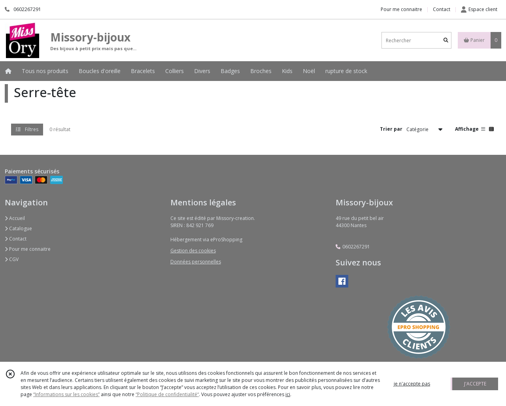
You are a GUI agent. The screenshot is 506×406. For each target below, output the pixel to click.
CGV (12, 259)
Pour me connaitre (28, 249)
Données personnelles (195, 261)
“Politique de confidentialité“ (167, 394)
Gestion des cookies (193, 250)
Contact (441, 9)
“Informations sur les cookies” (66, 394)
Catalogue (18, 228)
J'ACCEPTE (475, 383)
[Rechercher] (446, 40)
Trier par (391, 129)
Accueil (15, 218)
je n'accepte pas (412, 383)
